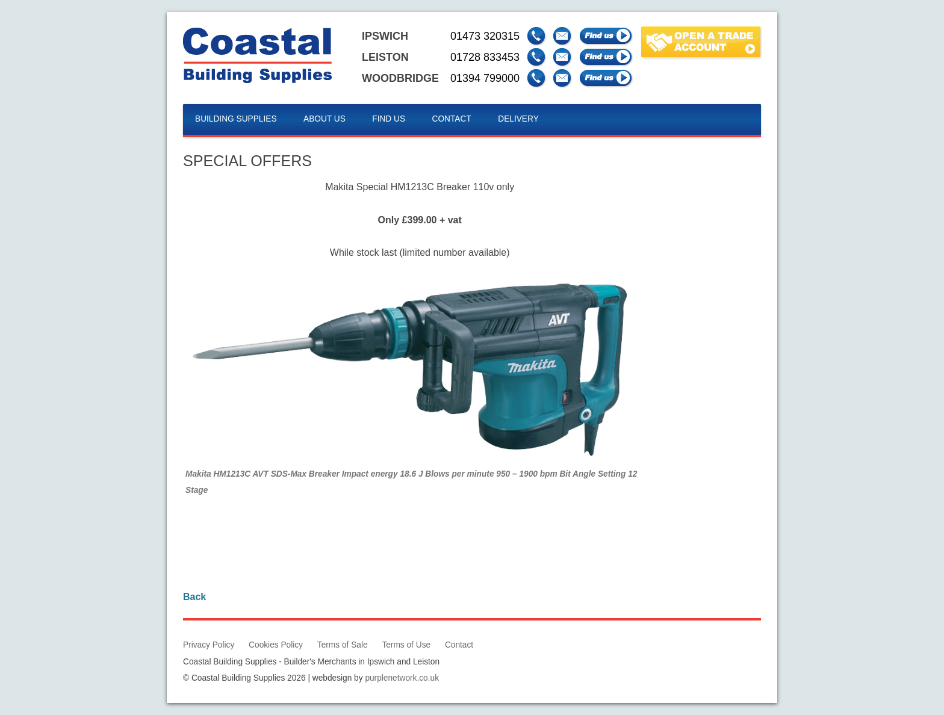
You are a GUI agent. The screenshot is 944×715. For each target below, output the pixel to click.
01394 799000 (485, 78)
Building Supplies (236, 118)
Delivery (518, 118)
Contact (451, 118)
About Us (324, 118)
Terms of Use (406, 644)
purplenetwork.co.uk (402, 677)
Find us (388, 118)
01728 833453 (485, 57)
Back (194, 597)
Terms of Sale (342, 644)
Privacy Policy (208, 644)
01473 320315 (485, 36)
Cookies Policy (276, 644)
